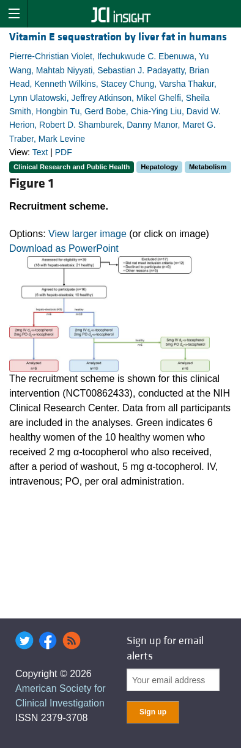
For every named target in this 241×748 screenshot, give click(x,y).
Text (40, 152)
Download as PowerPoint (64, 248)
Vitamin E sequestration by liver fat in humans (118, 37)
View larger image (87, 234)
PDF (63, 152)
